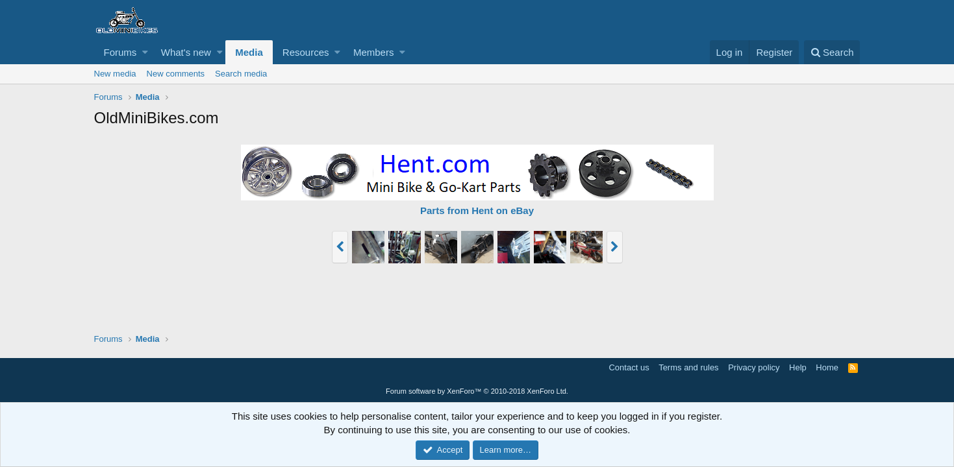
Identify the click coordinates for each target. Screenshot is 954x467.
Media (249, 52)
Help (798, 367)
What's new (186, 52)
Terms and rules (688, 367)
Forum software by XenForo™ (477, 391)
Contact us (629, 367)
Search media (241, 73)
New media (115, 73)
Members (373, 52)
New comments (176, 73)
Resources (305, 52)
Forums (120, 52)
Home (827, 367)
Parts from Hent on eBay (477, 210)
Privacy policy (753, 367)
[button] (145, 52)
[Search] (832, 52)
